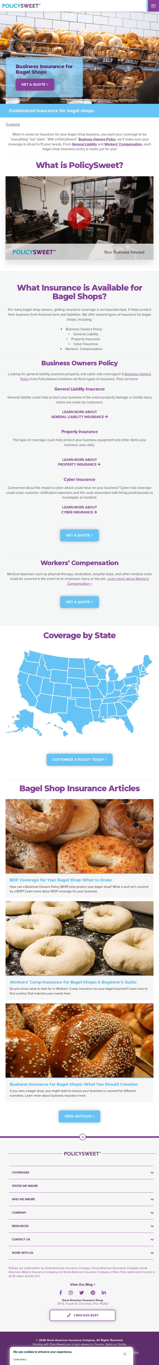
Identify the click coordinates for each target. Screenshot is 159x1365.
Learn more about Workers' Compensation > (108, 581)
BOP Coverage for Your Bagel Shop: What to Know (61, 880)
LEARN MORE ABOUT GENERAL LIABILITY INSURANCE (79, 414)
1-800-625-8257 (82, 1315)
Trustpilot (13, 124)
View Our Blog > (82, 1284)
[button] (79, 218)
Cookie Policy (20, 1359)
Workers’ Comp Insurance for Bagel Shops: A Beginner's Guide (73, 982)
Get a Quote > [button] (34, 84)
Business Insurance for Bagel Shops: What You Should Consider (74, 1084)
